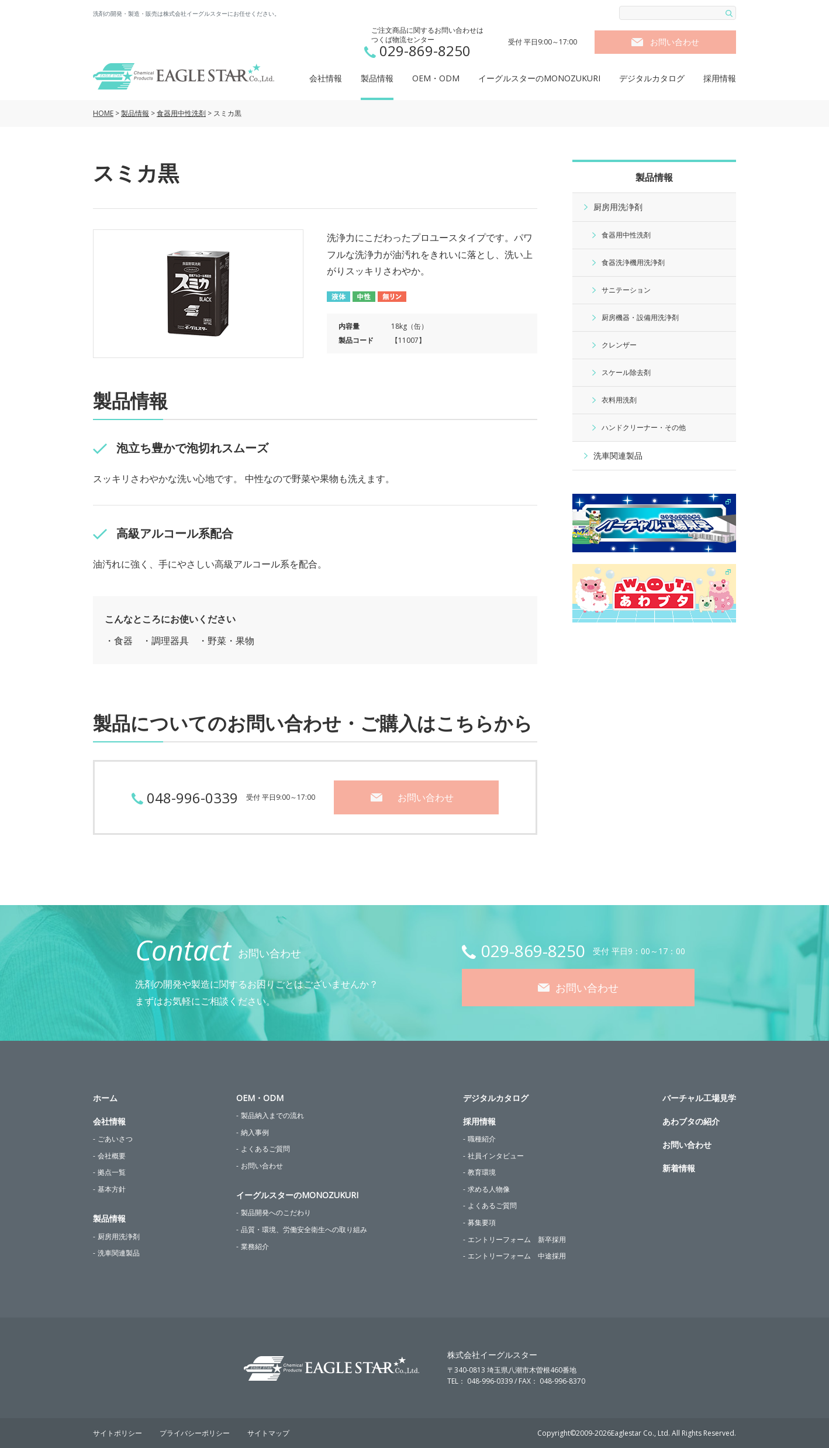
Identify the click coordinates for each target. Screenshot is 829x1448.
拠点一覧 (112, 1172)
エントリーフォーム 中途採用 (517, 1256)
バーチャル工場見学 (699, 1097)
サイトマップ (268, 1433)
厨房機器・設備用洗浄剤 (640, 317)
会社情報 (325, 78)
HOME (103, 113)
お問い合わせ (674, 41)
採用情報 (719, 78)
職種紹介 (482, 1139)
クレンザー (619, 345)
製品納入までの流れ (272, 1115)
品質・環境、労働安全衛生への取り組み (304, 1229)
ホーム (105, 1097)
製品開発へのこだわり (276, 1212)
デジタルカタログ (652, 78)
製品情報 (377, 78)
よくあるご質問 (265, 1149)
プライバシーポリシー (195, 1433)
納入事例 (255, 1132)
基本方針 (112, 1189)
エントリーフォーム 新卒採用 (517, 1239)
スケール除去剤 (626, 372)
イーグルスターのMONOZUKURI (539, 78)
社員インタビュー (496, 1156)
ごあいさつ (115, 1139)
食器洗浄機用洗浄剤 (633, 262)
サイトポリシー (117, 1433)
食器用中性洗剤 (181, 113)
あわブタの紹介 (691, 1121)
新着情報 (678, 1168)
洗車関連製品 (618, 455)
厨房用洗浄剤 (618, 206)
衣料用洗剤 (619, 400)
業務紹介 (255, 1246)
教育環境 (482, 1172)
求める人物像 (489, 1189)
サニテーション (626, 290)
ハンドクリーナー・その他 (644, 427)
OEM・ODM (436, 78)
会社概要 (112, 1156)
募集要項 (482, 1222)
